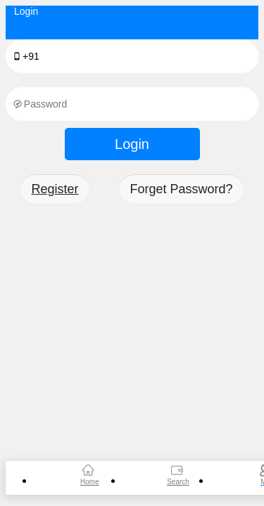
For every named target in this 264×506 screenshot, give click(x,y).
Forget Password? (181, 189)
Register (54, 189)
